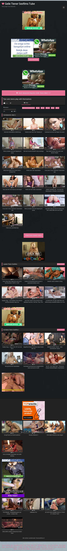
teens (47, 108)
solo (42, 108)
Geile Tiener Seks (42, 547)
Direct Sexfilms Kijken (11, 547)
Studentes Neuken (36, 548)
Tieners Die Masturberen (28, 108)
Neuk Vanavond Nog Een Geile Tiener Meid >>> (33, 93)
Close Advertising (33, 59)
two (52, 108)
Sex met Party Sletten (24, 548)
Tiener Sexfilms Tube (7, 545)
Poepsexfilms (32, 547)
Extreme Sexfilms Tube (20, 545)
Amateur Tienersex (23, 547)
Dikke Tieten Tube (32, 545)
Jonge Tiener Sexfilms (47, 548)
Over (26, 102)
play (37, 108)
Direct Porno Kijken (53, 545)
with (57, 108)
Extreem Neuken (42, 545)
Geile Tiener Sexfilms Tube (18, 3)
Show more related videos (33, 235)
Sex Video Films (52, 547)
